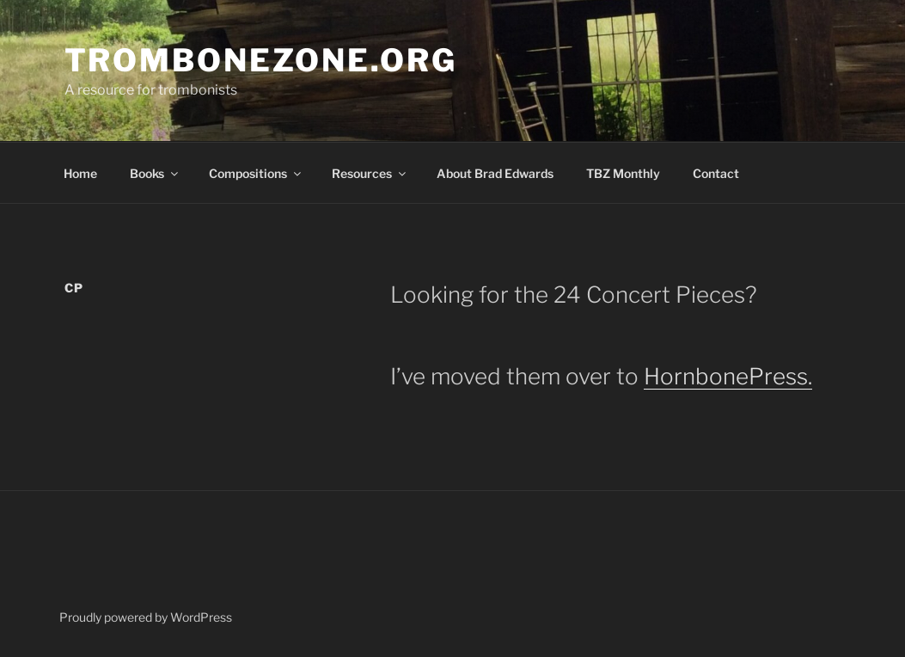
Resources (370, 173)
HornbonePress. (728, 376)
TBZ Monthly (623, 173)
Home (80, 173)
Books (155, 173)
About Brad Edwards (495, 173)
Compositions (256, 173)
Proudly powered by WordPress (145, 617)
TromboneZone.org (260, 60)
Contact (716, 173)
